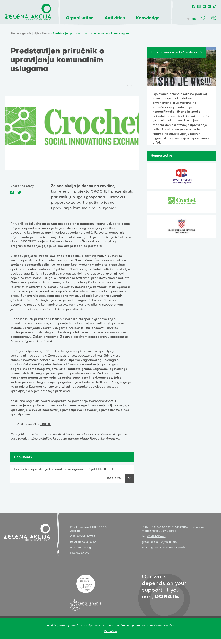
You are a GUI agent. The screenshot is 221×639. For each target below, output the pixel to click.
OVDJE (45, 424)
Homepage (18, 33)
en (194, 19)
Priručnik (17, 223)
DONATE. (167, 596)
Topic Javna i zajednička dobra (174, 52)
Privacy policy (79, 553)
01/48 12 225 (168, 542)
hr (188, 19)
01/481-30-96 (156, 536)
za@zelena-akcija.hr (83, 542)
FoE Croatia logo (81, 548)
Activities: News (39, 33)
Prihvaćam (110, 631)
